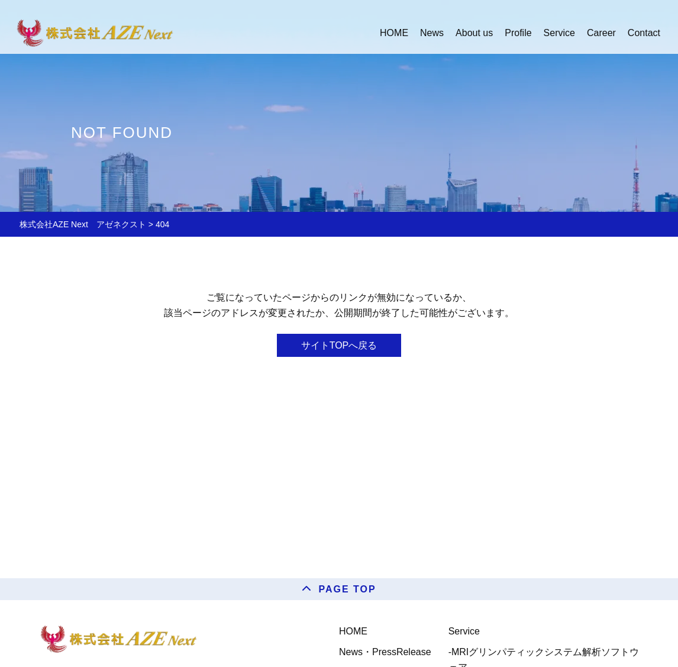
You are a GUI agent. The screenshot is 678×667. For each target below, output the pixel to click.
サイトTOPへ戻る (339, 345)
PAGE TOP (347, 589)
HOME (353, 631)
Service (464, 631)
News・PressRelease (385, 652)
